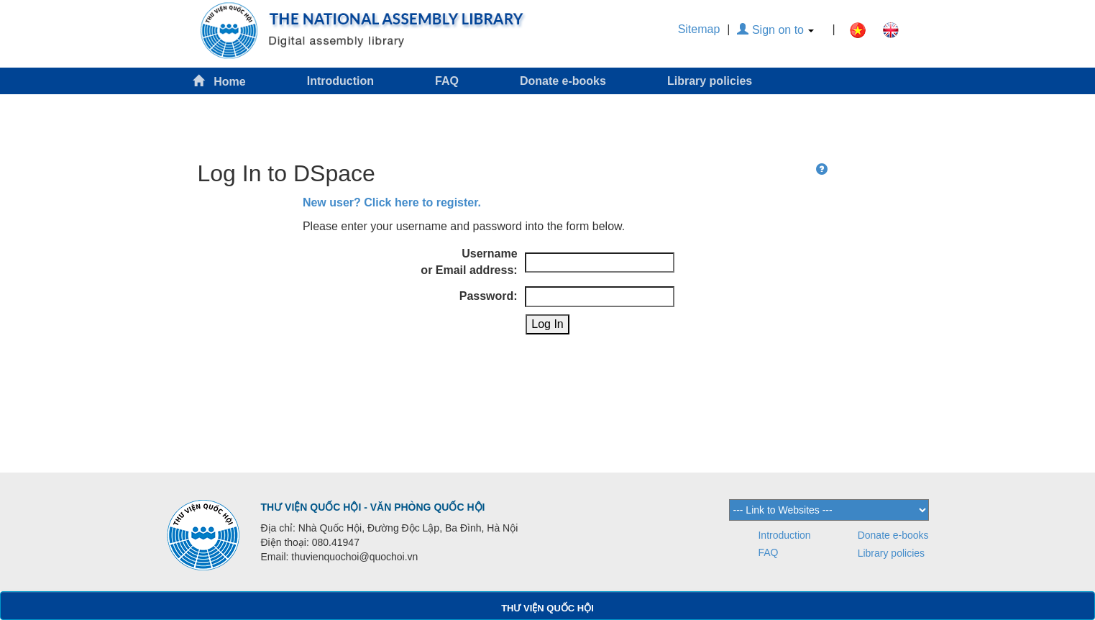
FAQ (447, 81)
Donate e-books (563, 81)
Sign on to (775, 30)
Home (219, 81)
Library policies (709, 81)
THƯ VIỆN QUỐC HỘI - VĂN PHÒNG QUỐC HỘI (373, 507)
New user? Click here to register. (392, 202)
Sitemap (699, 29)
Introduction (340, 81)
